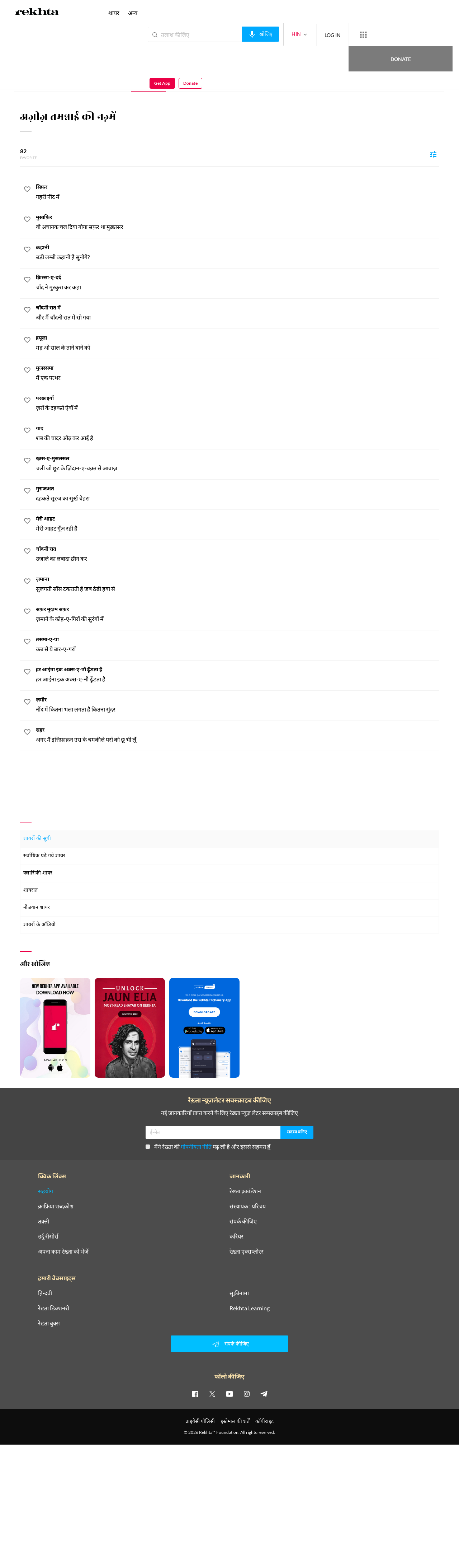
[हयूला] (237, 343)
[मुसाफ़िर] (237, 223)
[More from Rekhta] (337, 35)
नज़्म (148, 81)
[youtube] (229, 1393)
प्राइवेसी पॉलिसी (200, 1421)
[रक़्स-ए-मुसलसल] (237, 464)
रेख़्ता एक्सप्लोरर (247, 1251)
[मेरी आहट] (237, 524)
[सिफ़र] (237, 192)
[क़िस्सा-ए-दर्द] (237, 283)
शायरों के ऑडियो (39, 925)
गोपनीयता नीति (196, 1146)
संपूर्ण (40, 81)
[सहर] (237, 735)
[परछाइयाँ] (237, 403)
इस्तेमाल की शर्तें (235, 1421)
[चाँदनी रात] (237, 554)
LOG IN (306, 34)
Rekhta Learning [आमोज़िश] (250, 1308)
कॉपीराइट (264, 1421)
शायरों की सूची (37, 838)
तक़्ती (43, 1221)
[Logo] (37, 13)
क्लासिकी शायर (37, 873)
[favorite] (27, 190)
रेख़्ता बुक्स (49, 1323)
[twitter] (212, 1393)
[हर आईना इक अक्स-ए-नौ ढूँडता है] (237, 675)
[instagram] (246, 1393)
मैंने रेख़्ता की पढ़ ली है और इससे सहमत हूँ (208, 1146)
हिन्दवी (45, 1293)
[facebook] (195, 1393)
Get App (412, 34)
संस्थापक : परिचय (248, 1206)
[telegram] (264, 1393)
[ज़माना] (237, 584)
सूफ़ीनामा (239, 1293)
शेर (183, 81)
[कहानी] (237, 253)
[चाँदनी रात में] (237, 313)
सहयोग (45, 1191)
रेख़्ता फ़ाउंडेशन (245, 1191)
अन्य (132, 12)
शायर (113, 12)
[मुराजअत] (237, 494)
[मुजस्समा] (237, 373)
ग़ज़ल (111, 81)
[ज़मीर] (237, 705)
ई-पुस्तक (220, 81)
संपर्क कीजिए (243, 1221)
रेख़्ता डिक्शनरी (53, 1308)
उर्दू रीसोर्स (48, 1236)
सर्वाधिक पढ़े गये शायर (44, 856)
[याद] (237, 434)
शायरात (30, 890)
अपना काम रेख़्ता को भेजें (63, 1251)
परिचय (73, 81)
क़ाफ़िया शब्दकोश (56, 1206)
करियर (236, 1236)
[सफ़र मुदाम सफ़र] (237, 615)
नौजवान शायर (36, 907)
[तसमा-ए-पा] (237, 645)
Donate (375, 34)
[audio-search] (234, 34)
